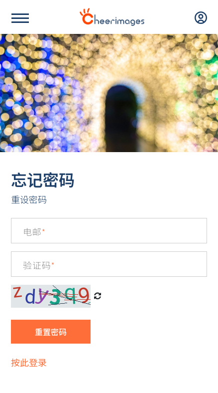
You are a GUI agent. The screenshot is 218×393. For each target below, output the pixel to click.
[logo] (112, 17)
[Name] (20, 18)
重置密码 (51, 332)
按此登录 (29, 362)
